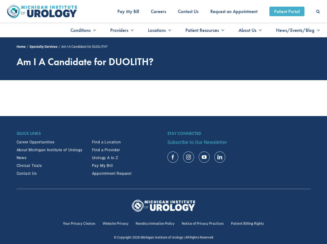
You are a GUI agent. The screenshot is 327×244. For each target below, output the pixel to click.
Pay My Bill (102, 165)
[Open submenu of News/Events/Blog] (317, 30)
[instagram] (188, 157)
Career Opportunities (36, 142)
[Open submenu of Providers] (131, 30)
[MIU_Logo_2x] (42, 7)
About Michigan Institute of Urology (50, 150)
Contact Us (27, 173)
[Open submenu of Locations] (168, 30)
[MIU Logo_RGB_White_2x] (163, 202)
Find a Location (106, 142)
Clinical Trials (29, 165)
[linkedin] (219, 157)
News (22, 158)
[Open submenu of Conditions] (93, 30)
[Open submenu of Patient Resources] (221, 30)
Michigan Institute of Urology (162, 237)
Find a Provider (106, 150)
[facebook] (172, 157)
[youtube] (204, 157)
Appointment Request (112, 173)
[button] (318, 11)
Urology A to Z (105, 158)
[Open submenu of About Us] (259, 30)
